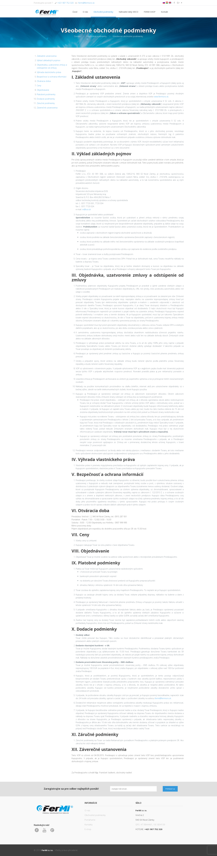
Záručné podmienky (46, 103)
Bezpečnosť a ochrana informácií (51, 76)
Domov (77, 36)
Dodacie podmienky (46, 98)
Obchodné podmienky (96, 36)
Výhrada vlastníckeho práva (49, 72)
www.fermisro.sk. (161, 96)
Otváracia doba (44, 81)
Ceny (39, 85)
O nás (87, 810)
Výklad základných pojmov (48, 60)
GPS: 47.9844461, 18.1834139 (150, 824)
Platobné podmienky (46, 94)
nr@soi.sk (86, 209)
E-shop (88, 829)
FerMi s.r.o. (47, 850)
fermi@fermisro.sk (86, 3)
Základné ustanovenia (46, 56)
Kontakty (89, 824)
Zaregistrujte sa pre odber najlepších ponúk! (71, 788)
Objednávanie (43, 90)
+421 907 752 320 (65, 3)
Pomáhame (90, 819)
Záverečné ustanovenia (47, 107)
